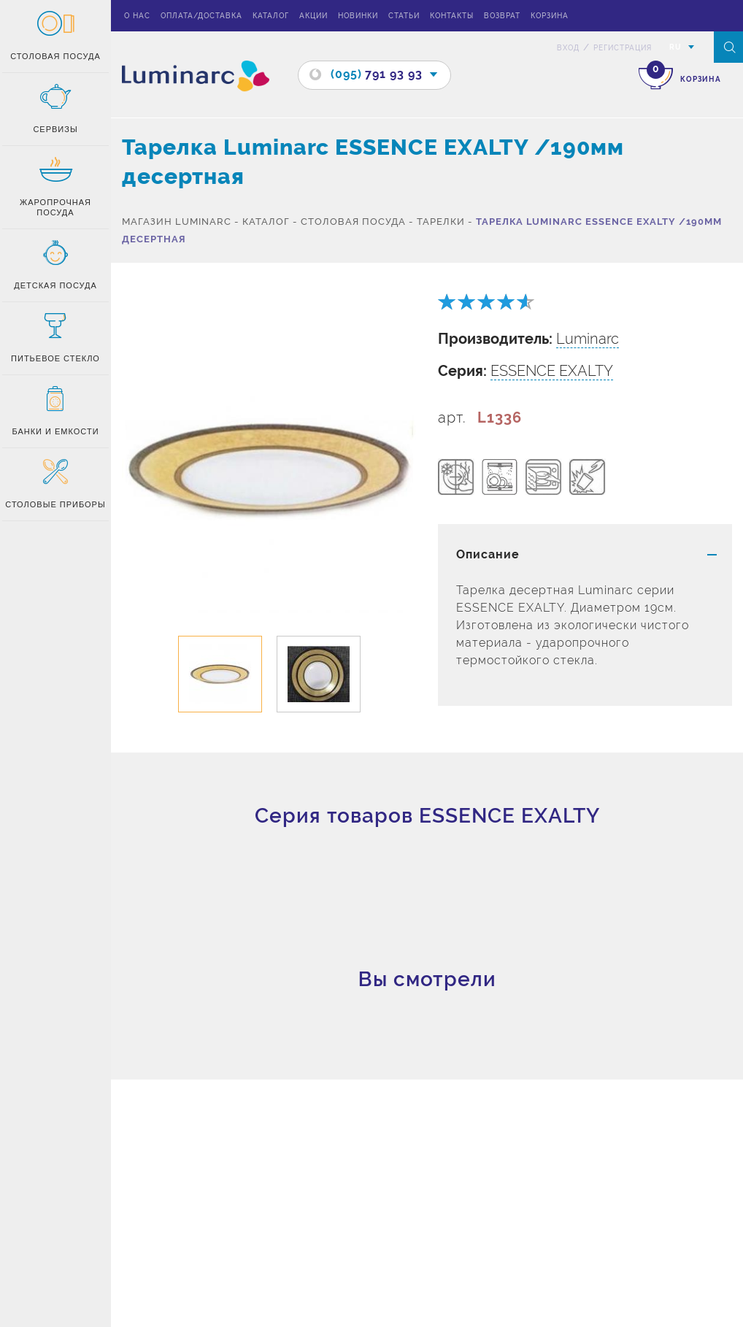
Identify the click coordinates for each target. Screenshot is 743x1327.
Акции (313, 16)
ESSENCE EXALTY (551, 371)
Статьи (404, 16)
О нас (137, 16)
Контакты (452, 16)
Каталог (271, 16)
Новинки (358, 16)
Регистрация (622, 48)
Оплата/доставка (201, 16)
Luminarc (587, 338)
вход (568, 48)
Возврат (502, 16)
